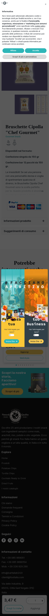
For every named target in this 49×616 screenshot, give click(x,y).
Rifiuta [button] (13, 604)
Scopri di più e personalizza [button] (24, 611)
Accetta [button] (35, 604)
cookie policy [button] (40, 580)
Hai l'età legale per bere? (12, 330)
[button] (46, 558)
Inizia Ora (11, 341)
